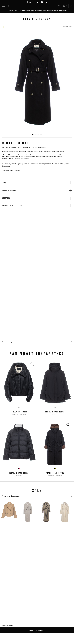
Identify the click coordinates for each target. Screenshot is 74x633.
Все (71, 496)
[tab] (32, 134)
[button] (37, 183)
